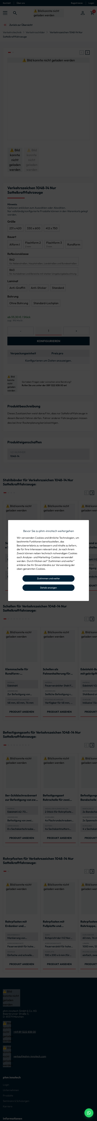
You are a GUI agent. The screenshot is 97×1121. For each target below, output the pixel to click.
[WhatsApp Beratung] (88, 1112)
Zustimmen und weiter (48, 578)
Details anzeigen (48, 587)
